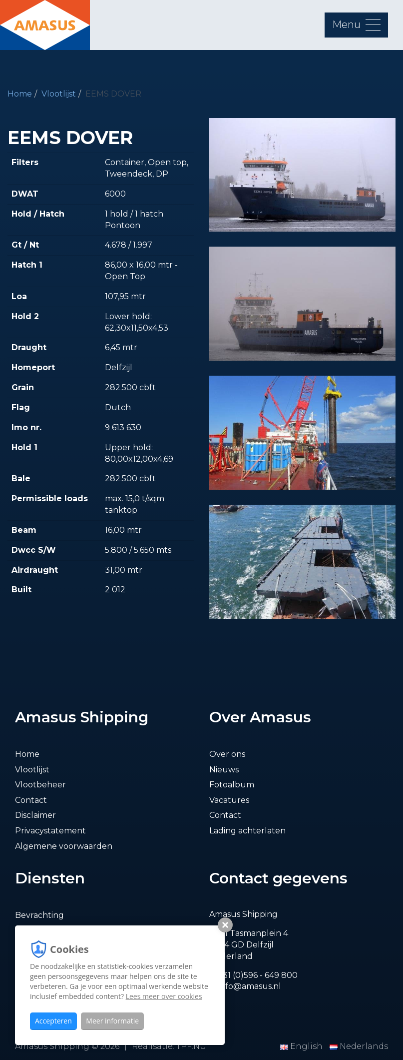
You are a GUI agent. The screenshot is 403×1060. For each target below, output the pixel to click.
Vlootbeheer (40, 784)
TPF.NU (191, 1046)
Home (19, 94)
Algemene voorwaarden (63, 846)
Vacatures (229, 800)
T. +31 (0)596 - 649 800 (253, 975)
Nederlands (359, 1046)
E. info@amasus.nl (245, 986)
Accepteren (53, 1020)
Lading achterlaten (247, 830)
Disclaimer (35, 815)
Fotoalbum (231, 784)
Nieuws (224, 769)
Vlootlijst (58, 94)
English (302, 1046)
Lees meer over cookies (164, 996)
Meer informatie (112, 1020)
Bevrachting (39, 915)
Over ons (227, 754)
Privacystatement (50, 830)
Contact (31, 800)
